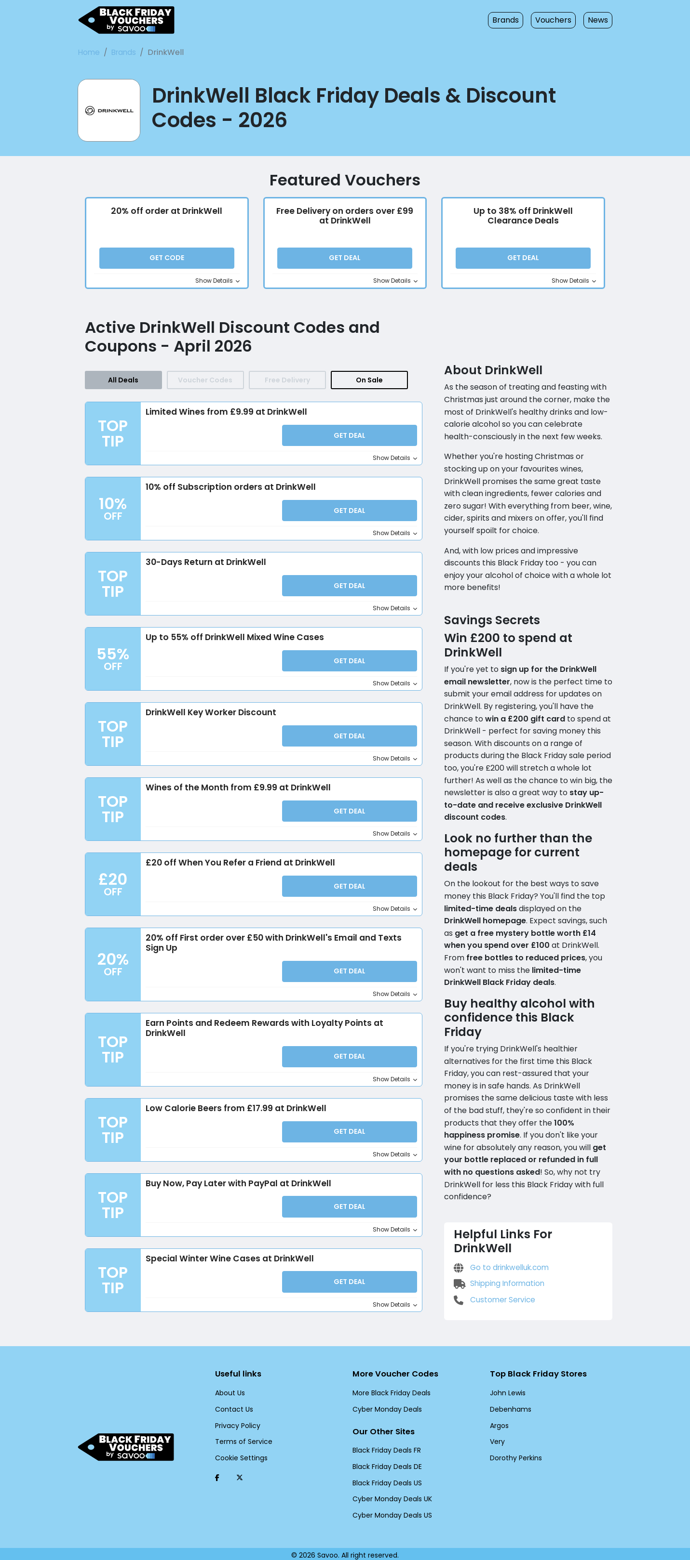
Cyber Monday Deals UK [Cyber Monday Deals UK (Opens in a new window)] (389, 1496)
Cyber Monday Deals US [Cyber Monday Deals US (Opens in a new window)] (389, 1512)
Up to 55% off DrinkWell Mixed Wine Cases (234, 642)
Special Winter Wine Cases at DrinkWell (227, 1262)
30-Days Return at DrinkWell (204, 567)
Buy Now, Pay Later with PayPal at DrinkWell (237, 1188)
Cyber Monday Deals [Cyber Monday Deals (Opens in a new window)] (384, 1405)
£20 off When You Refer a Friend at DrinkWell (238, 867)
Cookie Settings (238, 1454)
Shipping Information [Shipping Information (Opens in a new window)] (497, 1239)
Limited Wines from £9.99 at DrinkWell (224, 417)
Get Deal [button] (345, 260)
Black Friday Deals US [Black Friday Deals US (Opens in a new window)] (386, 1480)
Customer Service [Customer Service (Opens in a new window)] (493, 1255)
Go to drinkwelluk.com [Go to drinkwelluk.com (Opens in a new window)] (500, 1223)
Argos (499, 1422)
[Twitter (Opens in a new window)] (239, 1474)
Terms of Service (240, 1438)
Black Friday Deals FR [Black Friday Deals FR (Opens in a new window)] (385, 1448)
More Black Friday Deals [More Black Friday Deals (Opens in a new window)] (389, 1389)
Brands (511, 20)
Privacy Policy (236, 1422)
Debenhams (508, 1405)
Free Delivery (287, 385)
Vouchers (556, 20)
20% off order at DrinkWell (167, 213)
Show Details (219, 283)
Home (88, 52)
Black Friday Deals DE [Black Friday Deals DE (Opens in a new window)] (386, 1464)
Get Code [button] (166, 260)
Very (496, 1438)
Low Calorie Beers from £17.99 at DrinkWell (235, 1112)
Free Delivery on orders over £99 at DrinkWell (344, 218)
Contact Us (231, 1405)
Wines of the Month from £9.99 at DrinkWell (235, 792)
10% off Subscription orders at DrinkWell (230, 492)
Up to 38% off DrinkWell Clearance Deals (524, 218)
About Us (229, 1389)
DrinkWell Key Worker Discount (210, 717)
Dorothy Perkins (514, 1454)
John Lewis (507, 1389)
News (598, 20)
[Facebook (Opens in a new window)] (217, 1474)
